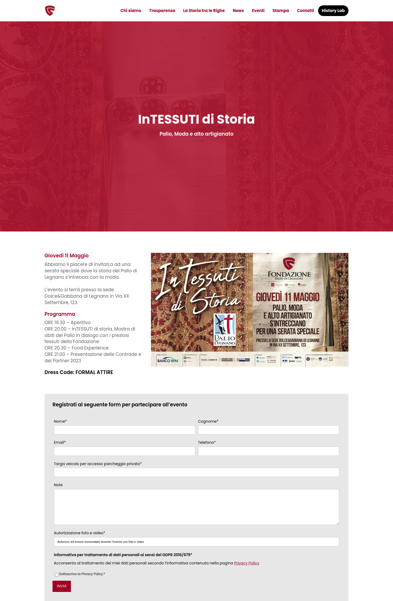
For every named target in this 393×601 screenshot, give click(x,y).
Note (58, 485)
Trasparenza (162, 10)
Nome (60, 421)
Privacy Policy (246, 571)
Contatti (305, 10)
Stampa (280, 10)
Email (60, 442)
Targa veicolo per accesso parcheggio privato (98, 464)
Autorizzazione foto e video (79, 541)
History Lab (333, 10)
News (238, 10)
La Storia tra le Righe (204, 10)
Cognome (208, 421)
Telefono (207, 442)
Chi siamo (131, 10)
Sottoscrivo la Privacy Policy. (82, 582)
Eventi (258, 10)
